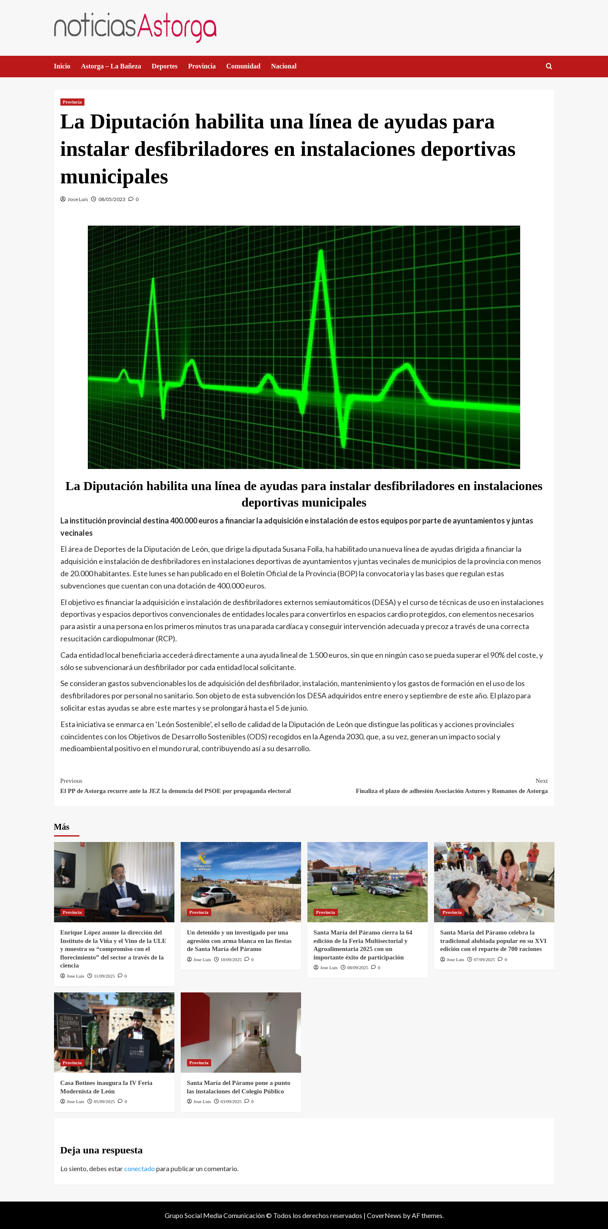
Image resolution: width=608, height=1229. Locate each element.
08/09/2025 (357, 967)
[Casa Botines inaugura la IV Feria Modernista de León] (114, 1032)
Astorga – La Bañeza (111, 66)
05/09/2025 (104, 1101)
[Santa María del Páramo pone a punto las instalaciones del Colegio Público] (241, 1032)
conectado (139, 1168)
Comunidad (243, 66)
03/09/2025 (231, 1101)
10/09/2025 (231, 959)
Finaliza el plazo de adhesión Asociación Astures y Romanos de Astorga (426, 785)
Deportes (164, 66)
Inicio (62, 66)
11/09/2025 (104, 975)
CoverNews (384, 1215)
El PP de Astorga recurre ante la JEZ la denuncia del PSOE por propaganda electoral (182, 785)
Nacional (283, 66)
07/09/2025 (484, 959)
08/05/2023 (111, 199)
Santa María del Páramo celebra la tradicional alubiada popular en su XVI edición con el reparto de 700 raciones (493, 940)
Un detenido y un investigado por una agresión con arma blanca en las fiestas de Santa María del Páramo (239, 940)
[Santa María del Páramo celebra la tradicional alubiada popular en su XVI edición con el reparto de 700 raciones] (494, 882)
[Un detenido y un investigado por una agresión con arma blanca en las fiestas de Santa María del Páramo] (241, 882)
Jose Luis (78, 199)
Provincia (202, 66)
